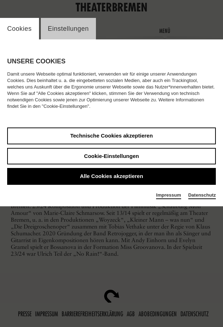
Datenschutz (202, 195)
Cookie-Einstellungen (111, 156)
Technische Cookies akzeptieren (111, 136)
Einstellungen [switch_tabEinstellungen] (68, 28)
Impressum (168, 195)
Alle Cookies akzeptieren (111, 176)
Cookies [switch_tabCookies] (19, 28)
